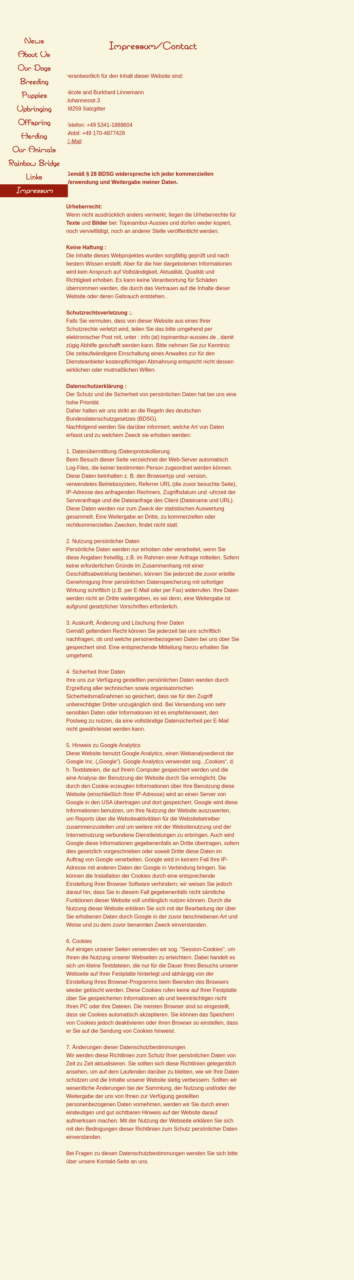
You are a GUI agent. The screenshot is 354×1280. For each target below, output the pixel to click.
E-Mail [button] (73, 141)
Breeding (34, 82)
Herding (34, 136)
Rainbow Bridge (34, 163)
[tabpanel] (152, 46)
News (34, 41)
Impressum (34, 191)
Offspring (34, 123)
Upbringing (34, 109)
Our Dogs (34, 68)
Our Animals (34, 150)
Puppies (34, 95)
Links (34, 177)
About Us (34, 55)
